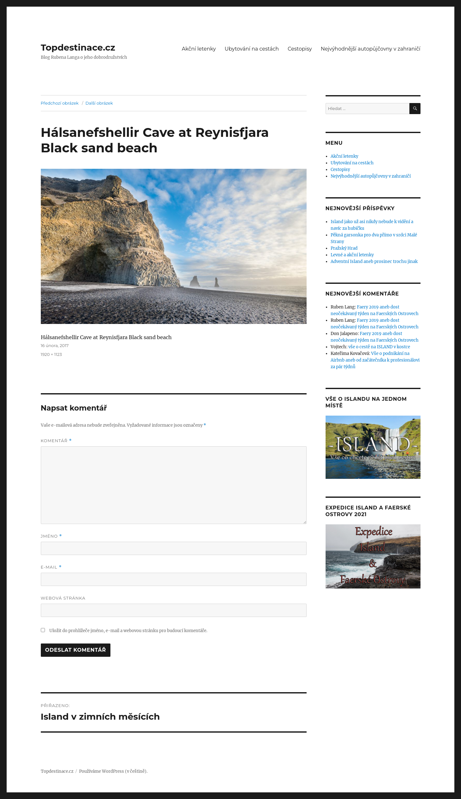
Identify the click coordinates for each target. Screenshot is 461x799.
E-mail (51, 567)
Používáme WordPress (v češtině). (113, 771)
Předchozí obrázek (60, 103)
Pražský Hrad (344, 248)
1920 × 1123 (51, 354)
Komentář (56, 440)
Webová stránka (63, 598)
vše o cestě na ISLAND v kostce (379, 347)
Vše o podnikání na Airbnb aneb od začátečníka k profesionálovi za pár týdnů (375, 360)
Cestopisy (300, 49)
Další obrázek (99, 103)
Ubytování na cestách (252, 49)
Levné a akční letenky (352, 255)
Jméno (51, 536)
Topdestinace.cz (78, 47)
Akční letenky (199, 49)
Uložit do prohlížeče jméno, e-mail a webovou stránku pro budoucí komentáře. (128, 630)
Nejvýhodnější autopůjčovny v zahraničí (371, 49)
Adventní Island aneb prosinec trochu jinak (374, 261)
